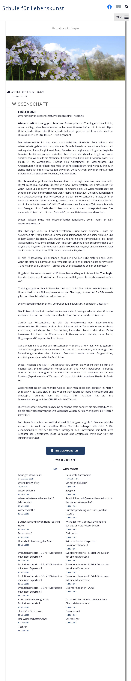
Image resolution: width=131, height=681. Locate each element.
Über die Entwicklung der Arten (35, 541)
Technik (22, 626)
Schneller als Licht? (76, 482)
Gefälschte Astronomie (78, 475)
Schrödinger (72, 619)
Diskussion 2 (25, 533)
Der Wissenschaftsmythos (32, 619)
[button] (126, 6)
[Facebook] (109, 6)
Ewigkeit (70, 490)
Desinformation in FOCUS (80, 587)
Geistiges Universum (29, 475)
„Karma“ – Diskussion (30, 611)
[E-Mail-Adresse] (118, 6)
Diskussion (72, 533)
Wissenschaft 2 (26, 510)
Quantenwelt (73, 611)
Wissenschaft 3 (26, 490)
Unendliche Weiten (28, 482)
